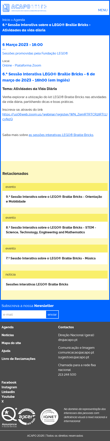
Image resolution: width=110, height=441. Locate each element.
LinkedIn (8, 392)
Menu (103, 10)
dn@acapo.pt (68, 340)
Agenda (19, 20)
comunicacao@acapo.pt (76, 352)
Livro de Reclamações (18, 359)
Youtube (8, 397)
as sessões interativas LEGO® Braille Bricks (61, 135)
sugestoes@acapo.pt (73, 357)
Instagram (9, 387)
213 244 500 (67, 374)
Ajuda (6, 351)
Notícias (8, 335)
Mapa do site (11, 343)
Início (6, 20)
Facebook (9, 382)
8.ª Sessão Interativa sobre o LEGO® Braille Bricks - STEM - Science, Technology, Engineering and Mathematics (51, 230)
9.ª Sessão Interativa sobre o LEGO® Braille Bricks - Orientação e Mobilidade (54, 199)
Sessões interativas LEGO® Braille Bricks (37, 284)
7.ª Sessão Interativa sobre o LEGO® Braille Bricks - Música (51, 258)
